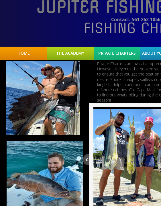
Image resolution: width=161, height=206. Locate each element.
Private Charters (117, 53)
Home (23, 53)
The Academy (70, 53)
